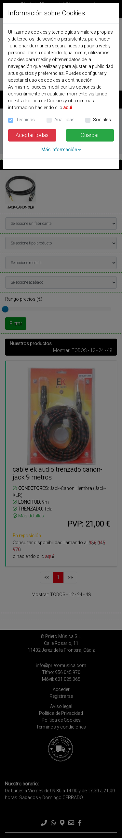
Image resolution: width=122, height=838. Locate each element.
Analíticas (64, 119)
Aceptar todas (32, 135)
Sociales (102, 119)
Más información (61, 149)
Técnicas (25, 119)
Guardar (90, 135)
